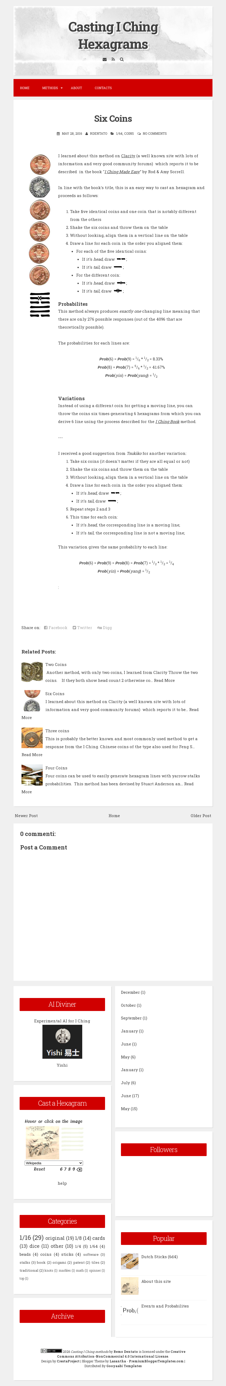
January (129, 1031)
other (57, 1246)
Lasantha (118, 1361)
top (22, 1278)
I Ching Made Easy (122, 171)
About (76, 88)
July (125, 1082)
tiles (95, 1262)
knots (49, 1270)
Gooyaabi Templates (124, 1366)
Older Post (201, 815)
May (125, 1057)
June (126, 1044)
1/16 (25, 1237)
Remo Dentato (126, 1351)
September (131, 1018)
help (62, 1183)
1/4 (78, 1246)
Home (24, 88)
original (55, 1238)
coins (129, 133)
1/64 (119, 133)
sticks (67, 1254)
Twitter (82, 627)
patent (79, 1262)
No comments (155, 133)
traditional (29, 1270)
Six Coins (113, 118)
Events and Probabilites (165, 1306)
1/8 (78, 1238)
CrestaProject (68, 1361)
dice (34, 1246)
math (80, 1270)
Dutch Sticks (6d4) (159, 1256)
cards (98, 1238)
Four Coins (56, 767)
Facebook (55, 627)
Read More (164, 680)
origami (59, 1262)
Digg (104, 627)
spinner (95, 1270)
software (91, 1254)
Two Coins (56, 664)
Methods (50, 88)
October (128, 1005)
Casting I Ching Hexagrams (113, 35)
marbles (65, 1270)
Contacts (103, 88)
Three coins (57, 730)
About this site (156, 1281)
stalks (25, 1262)
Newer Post (26, 815)
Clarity (128, 155)
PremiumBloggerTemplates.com (156, 1361)
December (130, 992)
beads (25, 1254)
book (41, 1262)
